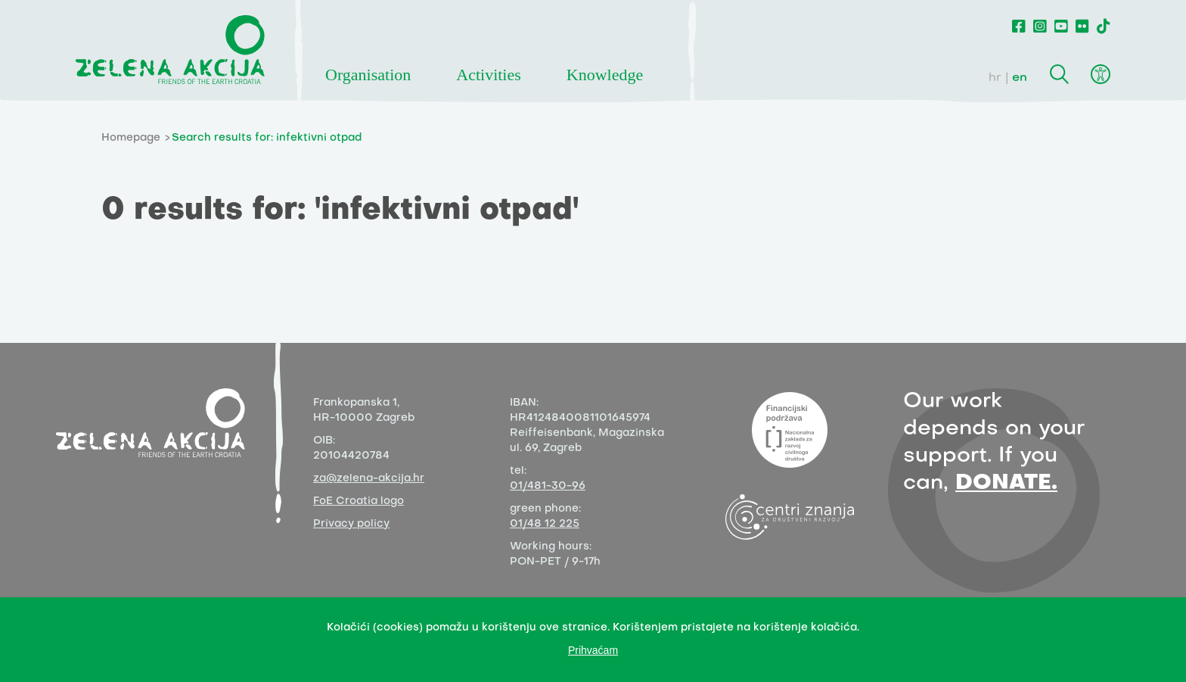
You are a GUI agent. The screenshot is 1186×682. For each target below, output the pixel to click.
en (1019, 78)
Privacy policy (351, 524)
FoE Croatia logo (358, 501)
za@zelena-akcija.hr (368, 479)
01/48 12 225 (544, 524)
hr (995, 78)
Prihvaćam (593, 650)
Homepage (130, 138)
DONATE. (1006, 483)
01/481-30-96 (547, 486)
